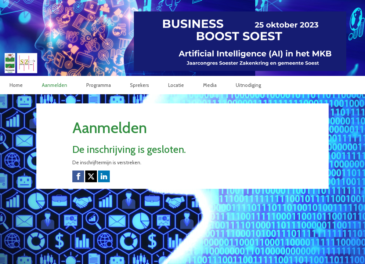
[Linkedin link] (104, 176)
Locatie (176, 85)
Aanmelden (54, 85)
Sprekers (139, 85)
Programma (98, 85)
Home (16, 85)
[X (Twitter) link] (91, 176)
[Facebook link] (78, 176)
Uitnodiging (248, 85)
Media (210, 85)
